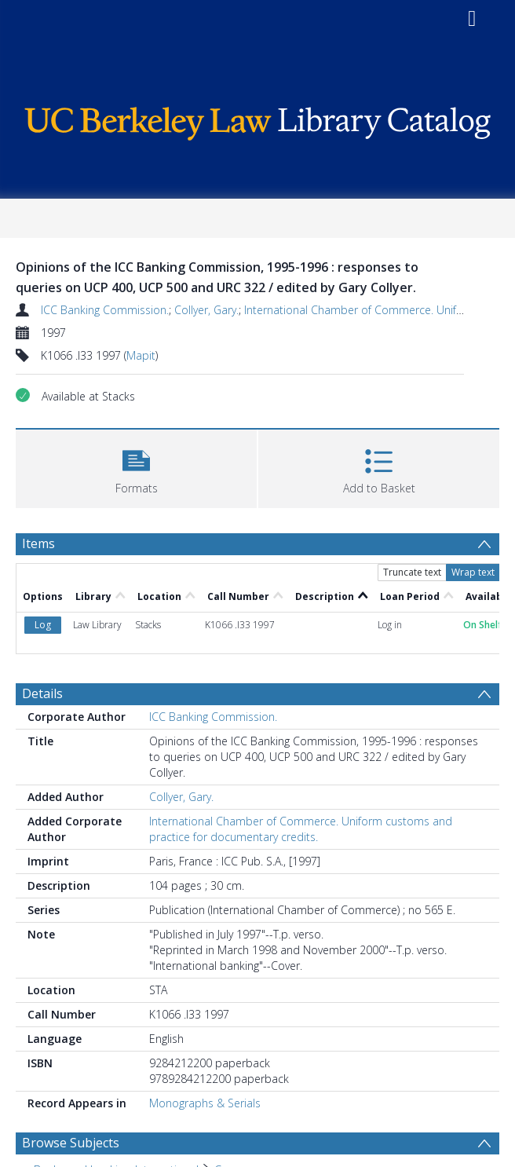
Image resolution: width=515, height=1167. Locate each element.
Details (42, 693)
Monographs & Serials (205, 1103)
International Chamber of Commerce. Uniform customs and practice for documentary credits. (300, 829)
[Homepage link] (257, 119)
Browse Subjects (70, 1142)
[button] (136, 467)
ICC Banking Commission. (105, 309)
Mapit (140, 355)
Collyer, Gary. (206, 309)
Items (38, 543)
